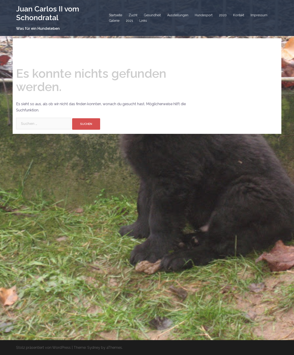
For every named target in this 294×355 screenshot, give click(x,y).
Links (143, 20)
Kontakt (238, 15)
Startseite (115, 15)
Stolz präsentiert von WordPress (43, 347)
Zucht (133, 15)
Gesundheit (152, 15)
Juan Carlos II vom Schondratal (47, 13)
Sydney (93, 347)
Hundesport (203, 15)
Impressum (259, 15)
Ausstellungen (177, 15)
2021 (129, 20)
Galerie (114, 20)
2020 (223, 15)
